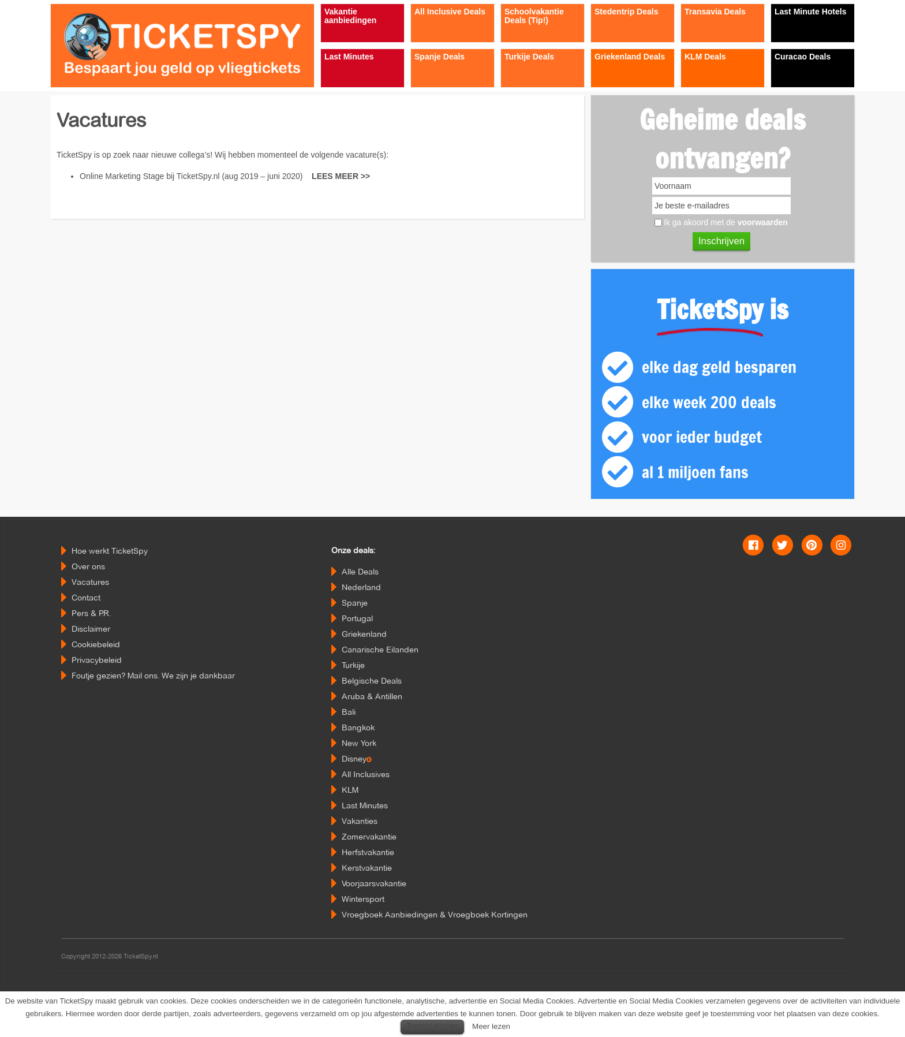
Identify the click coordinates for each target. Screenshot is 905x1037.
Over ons (88, 566)
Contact (86, 597)
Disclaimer (91, 629)
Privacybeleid (97, 660)
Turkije (353, 665)
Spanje (355, 603)
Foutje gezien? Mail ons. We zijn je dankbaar (153, 675)
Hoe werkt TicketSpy (110, 551)
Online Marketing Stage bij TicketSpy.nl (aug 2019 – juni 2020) (225, 176)
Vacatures (90, 582)
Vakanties (359, 821)
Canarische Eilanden (380, 649)
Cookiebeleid (96, 644)
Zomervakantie (369, 836)
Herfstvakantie (368, 852)
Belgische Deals (372, 681)
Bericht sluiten (432, 1026)
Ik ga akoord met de (726, 222)
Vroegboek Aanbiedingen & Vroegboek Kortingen (435, 914)
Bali (349, 712)
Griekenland (364, 634)
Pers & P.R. (91, 613)
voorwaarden (763, 222)
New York (359, 743)
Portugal (357, 618)
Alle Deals (360, 571)
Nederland (361, 587)
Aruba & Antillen (372, 696)
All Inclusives (366, 774)
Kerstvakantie (367, 868)
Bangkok (358, 727)
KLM (350, 790)
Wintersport (363, 899)
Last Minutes (365, 805)
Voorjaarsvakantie (374, 883)
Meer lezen (491, 1026)
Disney (357, 758)
